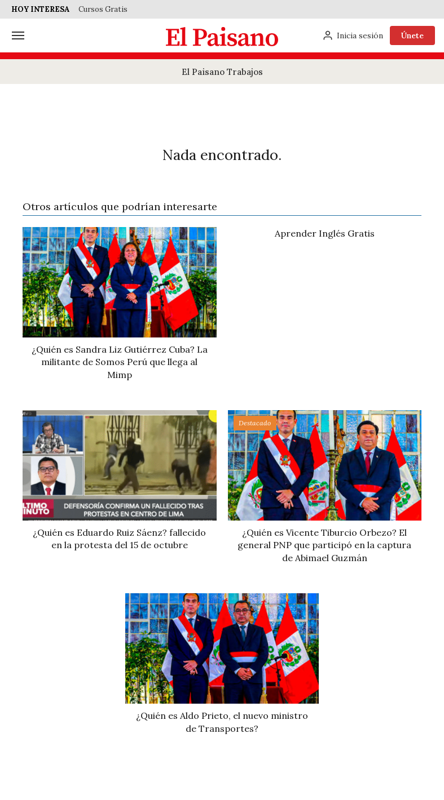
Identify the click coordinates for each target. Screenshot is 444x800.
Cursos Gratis (103, 9)
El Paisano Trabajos (222, 71)
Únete (412, 35)
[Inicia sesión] (352, 35)
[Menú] (18, 35)
